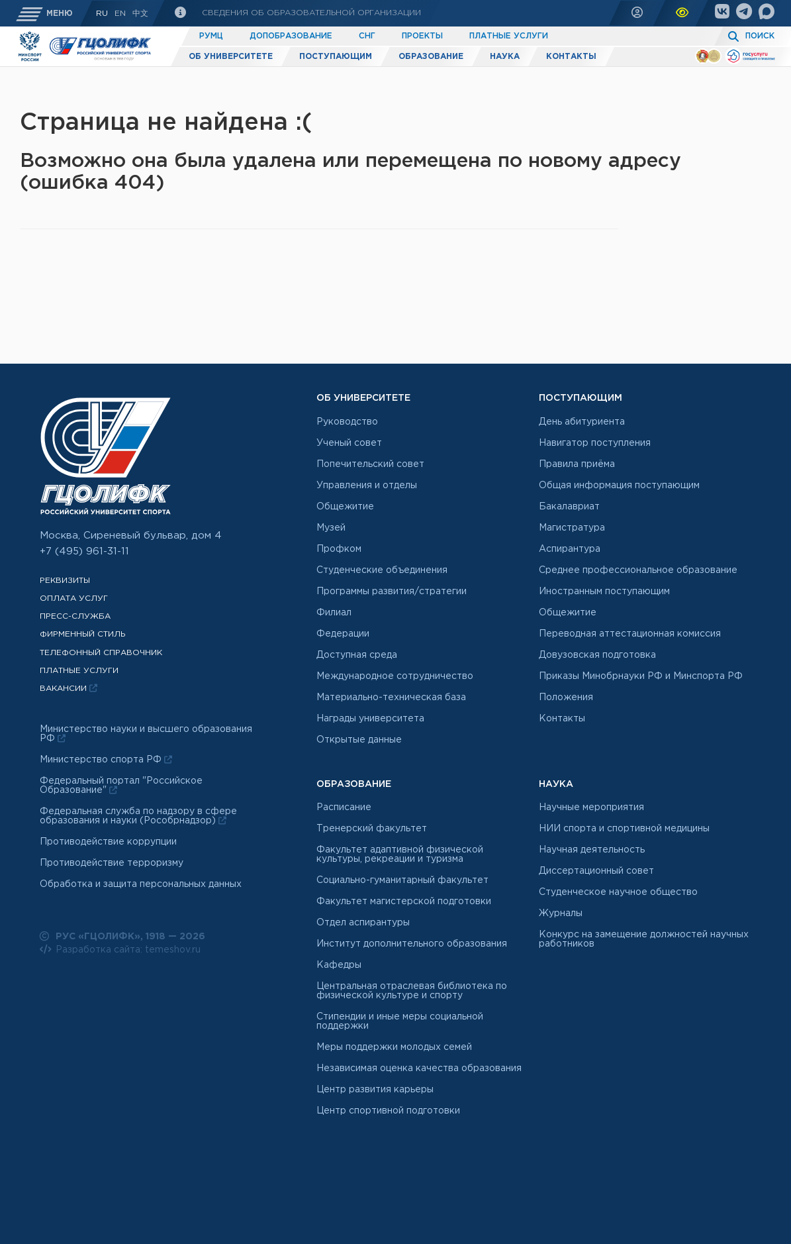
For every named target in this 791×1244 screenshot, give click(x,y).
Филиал (333, 613)
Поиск (759, 36)
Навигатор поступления (595, 443)
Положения (566, 697)
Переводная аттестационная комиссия (630, 634)
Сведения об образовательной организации (310, 13)
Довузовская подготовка (597, 655)
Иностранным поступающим (604, 592)
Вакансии (68, 688)
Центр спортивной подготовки (388, 1111)
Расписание (343, 807)
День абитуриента (582, 422)
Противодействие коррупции (108, 842)
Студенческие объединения (381, 570)
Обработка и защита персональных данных (141, 884)
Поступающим (335, 56)
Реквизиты (65, 580)
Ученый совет (349, 443)
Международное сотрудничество (394, 676)
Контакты (571, 56)
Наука (505, 56)
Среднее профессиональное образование (638, 570)
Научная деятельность (592, 850)
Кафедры (338, 965)
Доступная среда (356, 655)
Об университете (231, 56)
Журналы (560, 913)
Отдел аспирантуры (363, 923)
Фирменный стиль (83, 634)
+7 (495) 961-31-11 (84, 551)
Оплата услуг (74, 598)
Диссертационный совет (596, 871)
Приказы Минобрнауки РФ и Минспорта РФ (641, 676)
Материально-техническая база (391, 697)
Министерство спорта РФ (106, 760)
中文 (140, 13)
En (120, 13)
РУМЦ (211, 36)
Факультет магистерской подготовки (403, 902)
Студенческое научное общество (618, 892)
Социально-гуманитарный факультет (402, 880)
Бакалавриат (569, 507)
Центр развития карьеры (375, 1090)
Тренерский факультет (371, 829)
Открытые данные (359, 740)
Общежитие (345, 507)
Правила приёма (577, 464)
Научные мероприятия (591, 807)
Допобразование (291, 36)
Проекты (422, 36)
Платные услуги (508, 36)
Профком (338, 549)
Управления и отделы (366, 486)
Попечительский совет (370, 464)
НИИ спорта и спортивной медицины (624, 829)
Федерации (342, 634)
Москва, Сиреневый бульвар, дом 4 (131, 535)
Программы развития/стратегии (391, 592)
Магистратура (572, 528)
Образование (430, 56)
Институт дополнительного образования (411, 944)
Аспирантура (569, 549)
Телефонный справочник (101, 652)
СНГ (367, 36)
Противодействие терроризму (111, 863)
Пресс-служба (75, 616)
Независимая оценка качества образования (419, 1068)
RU (102, 13)
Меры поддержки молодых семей (394, 1047)
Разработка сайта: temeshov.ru (120, 949)
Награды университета (370, 719)
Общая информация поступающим (619, 486)
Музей (331, 528)
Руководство (347, 422)
